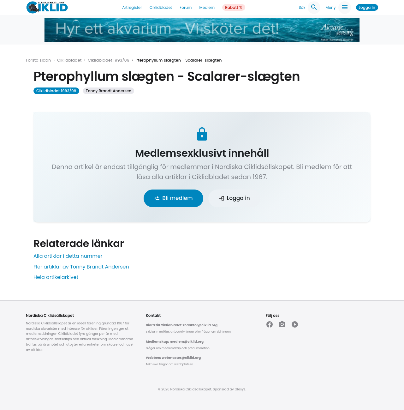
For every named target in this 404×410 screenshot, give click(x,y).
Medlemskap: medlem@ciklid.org (175, 341)
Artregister (132, 7)
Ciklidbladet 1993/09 (108, 60)
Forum (186, 7)
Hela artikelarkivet (55, 277)
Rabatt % (233, 7)
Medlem (207, 7)
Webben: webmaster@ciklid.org (173, 357)
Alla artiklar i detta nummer (68, 256)
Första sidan (38, 60)
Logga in (367, 7)
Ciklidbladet (161, 7)
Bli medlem (173, 198)
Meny (338, 7)
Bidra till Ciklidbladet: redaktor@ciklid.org (181, 325)
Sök (309, 7)
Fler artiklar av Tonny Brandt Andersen (81, 266)
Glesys (240, 389)
